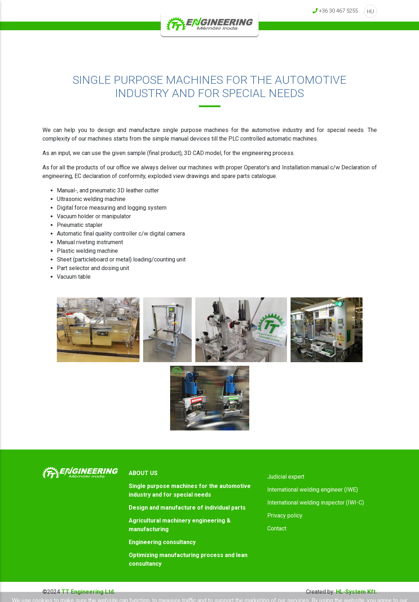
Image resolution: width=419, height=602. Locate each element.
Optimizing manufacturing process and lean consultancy (188, 559)
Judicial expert (285, 476)
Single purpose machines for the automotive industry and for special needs (190, 490)
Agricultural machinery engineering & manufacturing (180, 525)
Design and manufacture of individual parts (187, 507)
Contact (276, 528)
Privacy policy (284, 515)
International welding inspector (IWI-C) (315, 502)
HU (370, 11)
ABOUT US (143, 473)
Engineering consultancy (162, 542)
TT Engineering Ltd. (88, 591)
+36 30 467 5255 (338, 10)
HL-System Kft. (341, 591)
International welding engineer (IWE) (312, 489)
